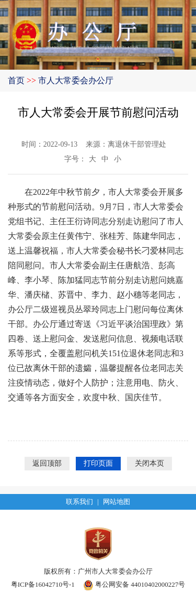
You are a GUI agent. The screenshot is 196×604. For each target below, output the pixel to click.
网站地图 (116, 502)
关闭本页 (149, 463)
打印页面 (98, 463)
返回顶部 (47, 463)
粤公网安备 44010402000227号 (134, 584)
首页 (16, 80)
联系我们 (79, 502)
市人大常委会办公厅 (75, 80)
